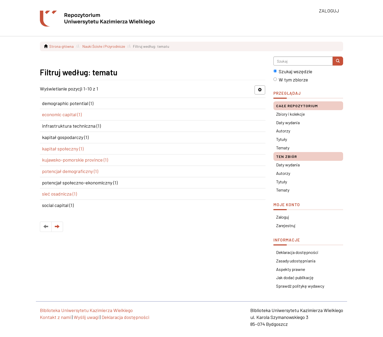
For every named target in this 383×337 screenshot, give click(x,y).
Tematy (282, 147)
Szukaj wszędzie (292, 71)
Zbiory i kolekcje (290, 113)
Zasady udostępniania (295, 260)
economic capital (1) (62, 114)
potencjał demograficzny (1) (70, 171)
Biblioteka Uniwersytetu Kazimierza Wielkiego (86, 310)
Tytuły (281, 139)
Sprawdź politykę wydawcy (300, 285)
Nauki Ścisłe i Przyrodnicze (103, 46)
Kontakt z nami (55, 317)
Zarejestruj (285, 225)
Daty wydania (288, 122)
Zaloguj (282, 216)
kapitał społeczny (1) (63, 149)
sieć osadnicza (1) (59, 194)
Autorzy (283, 130)
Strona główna (61, 46)
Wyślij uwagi (86, 317)
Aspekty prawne (290, 269)
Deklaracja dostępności (297, 252)
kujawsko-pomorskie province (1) (75, 160)
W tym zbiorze (290, 80)
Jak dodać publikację (295, 277)
